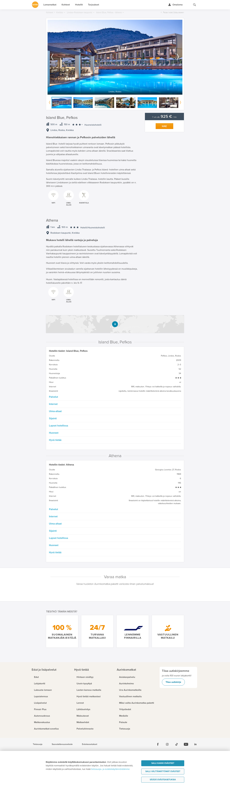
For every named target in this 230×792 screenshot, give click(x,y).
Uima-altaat (55, 411)
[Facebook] (158, 744)
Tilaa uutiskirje (173, 682)
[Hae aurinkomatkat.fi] (194, 4)
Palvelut (53, 397)
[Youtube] (186, 744)
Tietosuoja (37, 744)
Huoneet (53, 433)
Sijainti (53, 418)
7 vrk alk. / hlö (164, 117)
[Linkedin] (195, 744)
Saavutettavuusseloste (62, 744)
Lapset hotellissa (58, 425)
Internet (53, 404)
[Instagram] (167, 744)
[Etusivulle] (35, 4)
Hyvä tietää (55, 440)
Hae (164, 126)
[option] (115, 57)
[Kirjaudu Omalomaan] (175, 4)
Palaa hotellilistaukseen (173, 12)
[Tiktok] (176, 744)
